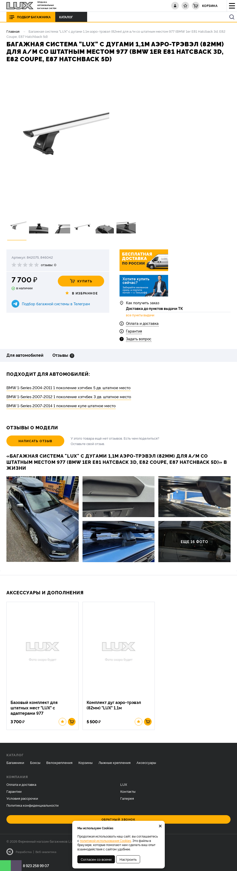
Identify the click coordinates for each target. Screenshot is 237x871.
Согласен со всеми (96, 859)
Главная (13, 31)
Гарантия (134, 331)
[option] (57, 141)
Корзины (85, 763)
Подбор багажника (34, 17)
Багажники (15, 763)
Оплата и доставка (142, 323)
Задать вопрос (138, 338)
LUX (123, 784)
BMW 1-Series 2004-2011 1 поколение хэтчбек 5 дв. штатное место (68, 387)
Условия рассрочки (22, 798)
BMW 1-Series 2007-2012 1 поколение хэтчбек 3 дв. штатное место (68, 396)
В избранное (81, 293)
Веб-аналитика (45, 852)
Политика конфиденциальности (32, 805)
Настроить (128, 859)
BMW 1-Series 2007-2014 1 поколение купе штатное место (61, 405)
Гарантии (14, 791)
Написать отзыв (35, 441)
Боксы (35, 763)
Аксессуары (146, 763)
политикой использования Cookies (105, 840)
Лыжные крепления (114, 763)
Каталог (67, 17)
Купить (81, 281)
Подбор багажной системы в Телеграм (56, 303)
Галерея (127, 798)
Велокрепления (59, 763)
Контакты (127, 791)
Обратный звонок (119, 820)
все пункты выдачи (140, 315)
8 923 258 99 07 (36, 865)
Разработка (24, 852)
